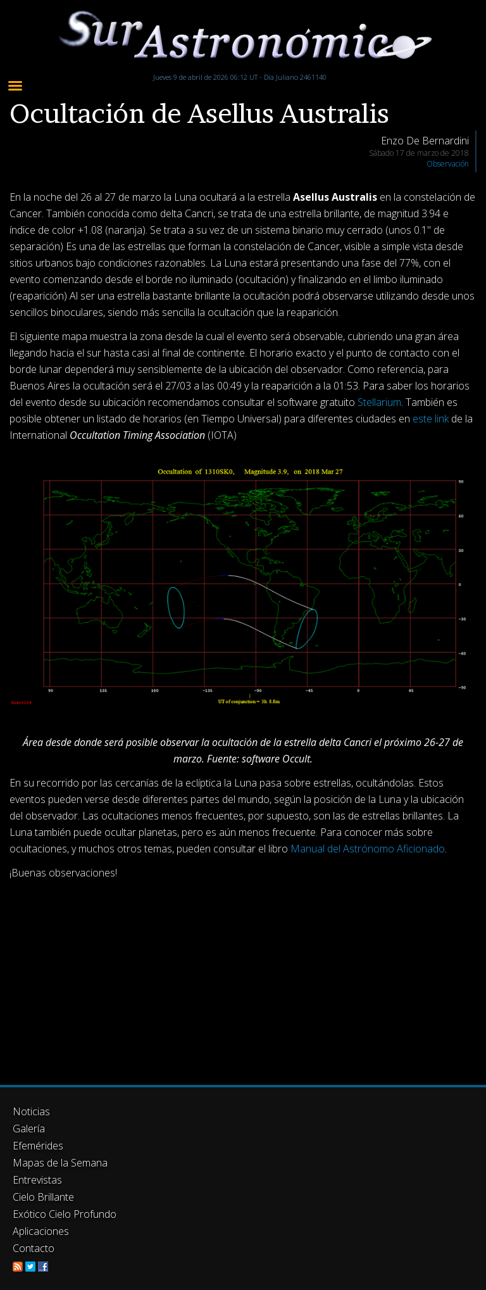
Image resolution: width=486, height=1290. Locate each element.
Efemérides (38, 1146)
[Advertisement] (243, 977)
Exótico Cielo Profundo (64, 1214)
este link (431, 419)
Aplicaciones (41, 1231)
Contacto (33, 1248)
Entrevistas (37, 1180)
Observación (448, 163)
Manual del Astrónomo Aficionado (367, 849)
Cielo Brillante (43, 1197)
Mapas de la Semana (60, 1163)
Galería (29, 1128)
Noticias (31, 1111)
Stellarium (379, 402)
